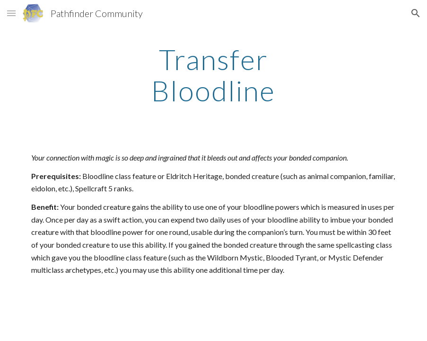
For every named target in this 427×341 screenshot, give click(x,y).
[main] (213, 75)
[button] (11, 13)
